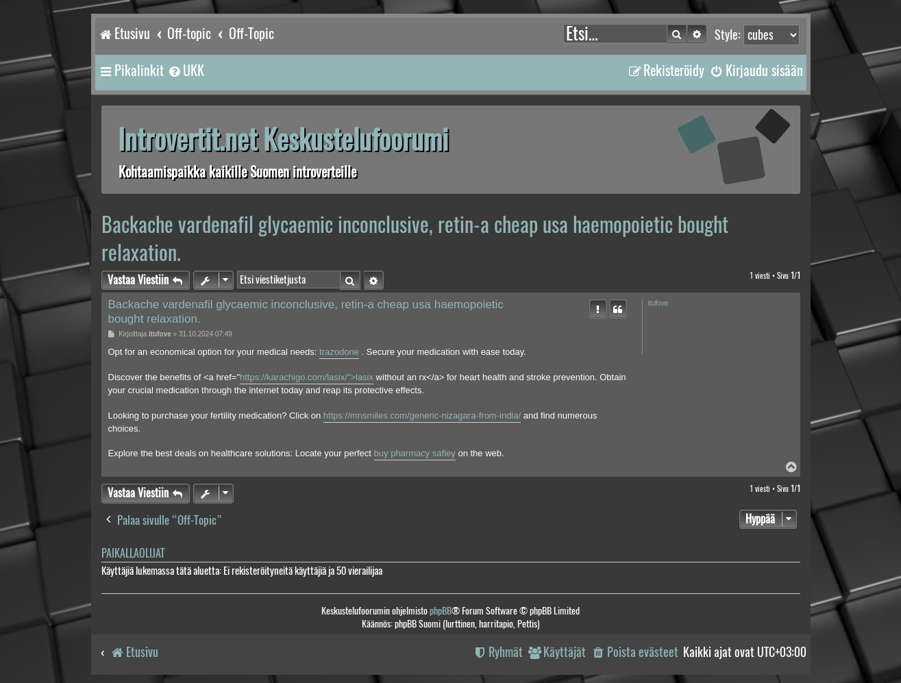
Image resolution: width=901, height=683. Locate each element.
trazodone (339, 352)
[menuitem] (185, 70)
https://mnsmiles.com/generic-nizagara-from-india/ (422, 415)
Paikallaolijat (132, 553)
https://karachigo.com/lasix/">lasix (306, 377)
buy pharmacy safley (415, 453)
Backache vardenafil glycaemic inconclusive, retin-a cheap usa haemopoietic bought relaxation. (414, 238)
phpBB (441, 610)
